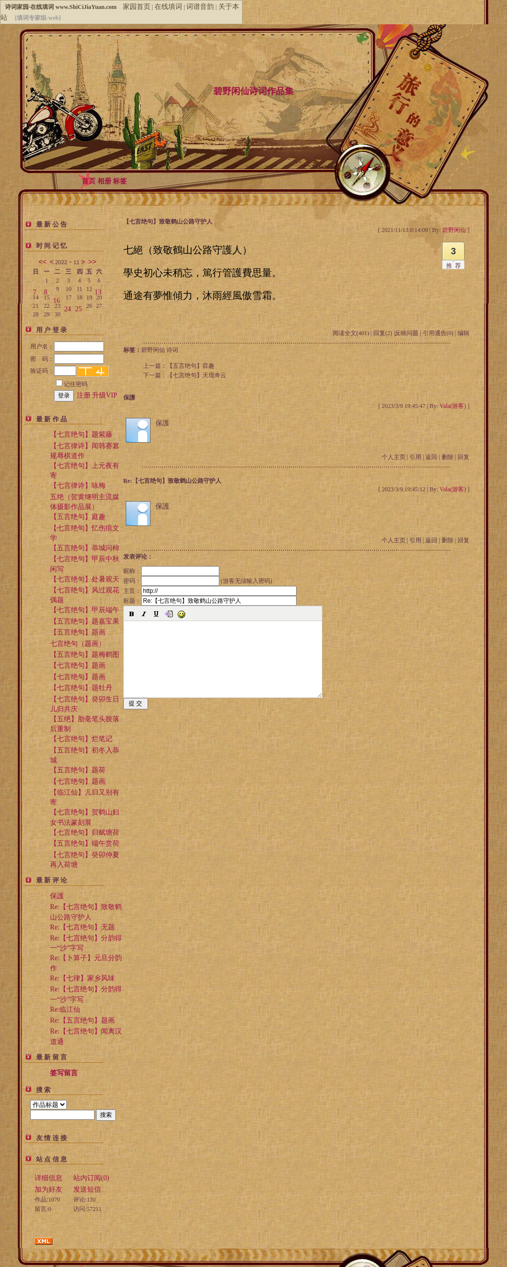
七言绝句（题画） (77, 643)
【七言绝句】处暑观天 (84, 579)
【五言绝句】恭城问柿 (84, 548)
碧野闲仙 (153, 349)
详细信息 (48, 1178)
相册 (104, 181)
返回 (431, 457)
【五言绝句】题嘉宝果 (84, 621)
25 (78, 307)
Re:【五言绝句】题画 (82, 1020)
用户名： (67, 346)
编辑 (463, 333)
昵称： (171, 571)
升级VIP (104, 395)
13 (98, 290)
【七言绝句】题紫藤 (81, 434)
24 (67, 307)
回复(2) (382, 333)
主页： (210, 590)
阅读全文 (351, 333)
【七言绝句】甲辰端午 (84, 610)
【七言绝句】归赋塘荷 (84, 832)
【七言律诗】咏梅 (77, 485)
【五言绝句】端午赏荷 (84, 843)
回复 (463, 457)
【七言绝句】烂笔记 (81, 739)
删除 (448, 457)
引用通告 (438, 333)
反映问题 (406, 333)
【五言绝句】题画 (77, 632)
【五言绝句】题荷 (77, 770)
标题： (210, 600)
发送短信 (87, 1189)
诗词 (172, 349)
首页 (89, 181)
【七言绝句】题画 (77, 665)
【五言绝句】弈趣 (190, 365)
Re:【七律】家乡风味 (82, 978)
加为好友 (48, 1189)
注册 (84, 395)
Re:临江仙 (65, 1009)
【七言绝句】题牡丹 (81, 687)
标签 (120, 181)
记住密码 (72, 384)
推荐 (455, 265)
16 (56, 298)
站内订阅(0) (91, 1178)
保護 (57, 896)
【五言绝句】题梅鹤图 (84, 654)
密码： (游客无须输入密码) (197, 580)
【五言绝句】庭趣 (77, 516)
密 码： (67, 358)
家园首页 (137, 6)
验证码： (53, 370)
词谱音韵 (200, 6)
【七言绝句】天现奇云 (196, 375)
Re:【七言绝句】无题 (82, 927)
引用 (415, 457)
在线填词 (168, 6)
